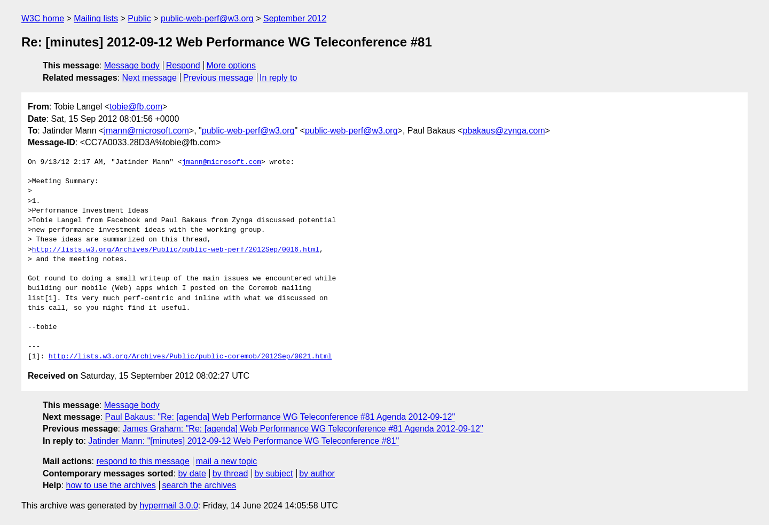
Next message (149, 77)
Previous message (218, 77)
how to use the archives (111, 485)
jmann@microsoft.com (146, 130)
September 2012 (294, 18)
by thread (230, 473)
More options (231, 65)
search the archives (199, 485)
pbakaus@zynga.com (503, 130)
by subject (273, 473)
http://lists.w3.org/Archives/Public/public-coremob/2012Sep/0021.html (190, 357)
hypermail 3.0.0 (168, 505)
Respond (183, 65)
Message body (132, 65)
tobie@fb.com (135, 106)
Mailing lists (96, 18)
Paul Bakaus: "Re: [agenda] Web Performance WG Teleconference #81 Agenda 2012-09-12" (280, 416)
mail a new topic (226, 461)
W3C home (42, 18)
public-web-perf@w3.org (207, 18)
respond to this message (142, 461)
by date (192, 473)
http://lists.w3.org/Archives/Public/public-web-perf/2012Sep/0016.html (175, 250)
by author (317, 473)
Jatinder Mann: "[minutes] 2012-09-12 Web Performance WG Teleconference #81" (243, 440)
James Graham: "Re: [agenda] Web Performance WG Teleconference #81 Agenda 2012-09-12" (302, 428)
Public (139, 18)
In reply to (278, 77)
